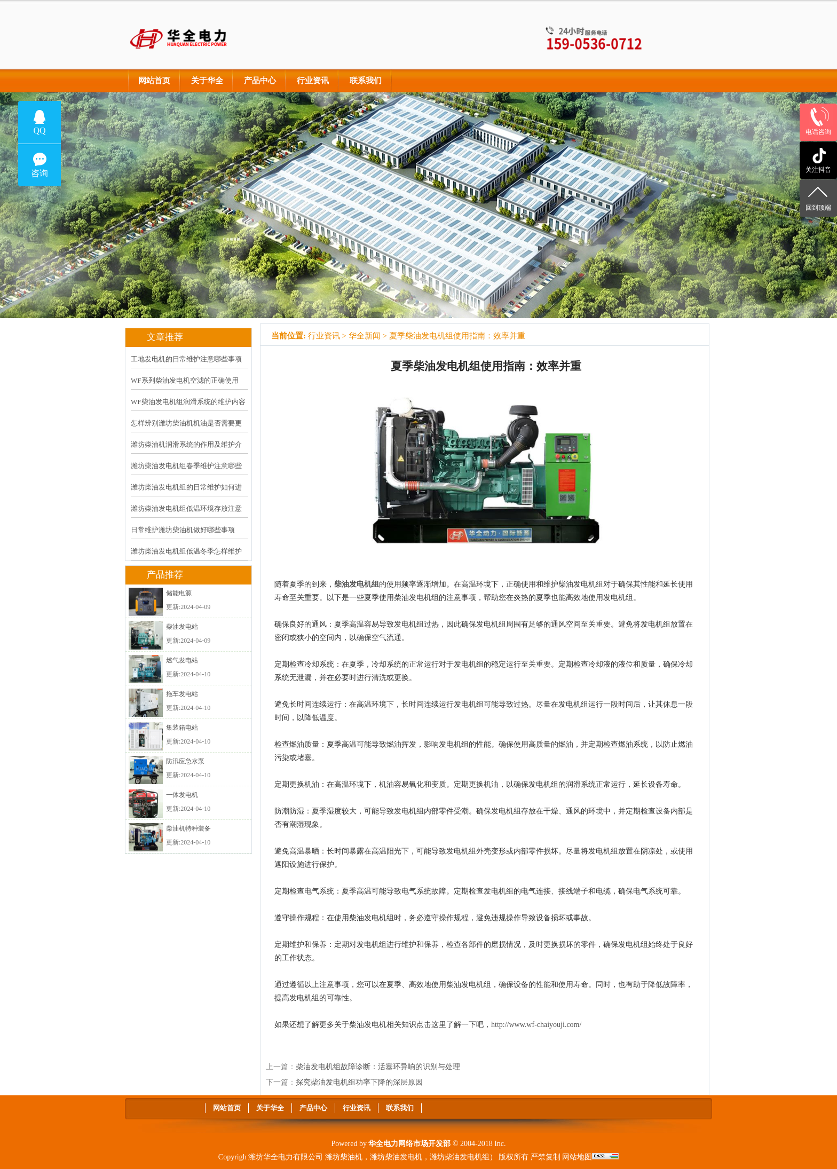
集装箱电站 (182, 727)
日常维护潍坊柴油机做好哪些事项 (183, 530)
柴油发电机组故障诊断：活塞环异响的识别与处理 (378, 1067)
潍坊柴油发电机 (396, 1157)
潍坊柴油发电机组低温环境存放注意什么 (186, 515)
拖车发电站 (182, 694)
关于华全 (207, 80)
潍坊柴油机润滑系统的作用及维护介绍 (186, 451)
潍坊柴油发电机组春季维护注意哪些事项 (186, 473)
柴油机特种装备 (188, 828)
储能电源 (179, 593)
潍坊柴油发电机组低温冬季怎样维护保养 (186, 558)
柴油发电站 (182, 626)
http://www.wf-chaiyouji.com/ (536, 1025)
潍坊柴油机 (343, 1157)
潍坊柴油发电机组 (459, 1157)
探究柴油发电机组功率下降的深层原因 (359, 1082)
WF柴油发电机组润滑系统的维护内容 (188, 402)
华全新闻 (365, 335)
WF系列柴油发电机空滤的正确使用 (185, 380)
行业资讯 (313, 80)
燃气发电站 (182, 660)
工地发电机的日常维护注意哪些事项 (186, 359)
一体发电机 (182, 795)
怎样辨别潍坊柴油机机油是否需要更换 (186, 430)
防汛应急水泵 (185, 761)
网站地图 (577, 1157)
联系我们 (366, 80)
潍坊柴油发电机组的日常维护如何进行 (186, 494)
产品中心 (260, 80)
